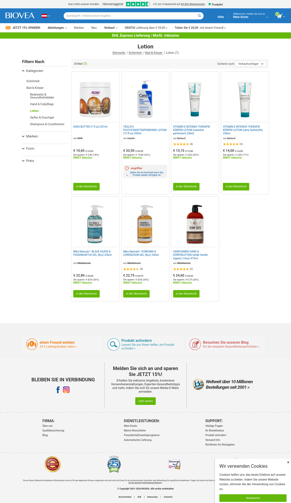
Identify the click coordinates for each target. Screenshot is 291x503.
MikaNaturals (84, 263)
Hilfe (221, 17)
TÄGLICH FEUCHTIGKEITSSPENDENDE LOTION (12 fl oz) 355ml (144, 130)
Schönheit (136, 53)
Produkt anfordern (215, 435)
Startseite (119, 53)
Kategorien (32, 71)
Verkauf (110, 27)
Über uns (47, 425)
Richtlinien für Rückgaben (220, 444)
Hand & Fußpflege (42, 104)
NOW (79, 138)
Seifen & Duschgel (42, 117)
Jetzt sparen (145, 401)
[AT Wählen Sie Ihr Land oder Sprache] (46, 16)
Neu (94, 27)
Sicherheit (168, 497)
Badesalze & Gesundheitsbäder (42, 96)
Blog (45, 435)
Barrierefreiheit (125, 497)
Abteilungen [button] (57, 27)
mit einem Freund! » (200, 27)
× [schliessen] (288, 462)
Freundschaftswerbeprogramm (142, 435)
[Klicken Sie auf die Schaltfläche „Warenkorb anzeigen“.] (281, 16)
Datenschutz (152, 497)
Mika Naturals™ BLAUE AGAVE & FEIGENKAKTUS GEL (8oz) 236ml (92, 253)
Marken (79, 27)
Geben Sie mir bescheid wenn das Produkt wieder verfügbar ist (146, 173)
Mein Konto (130, 425)
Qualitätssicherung (53, 430)
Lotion (34, 111)
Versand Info (212, 439)
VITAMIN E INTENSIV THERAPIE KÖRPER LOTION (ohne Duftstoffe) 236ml (243, 130)
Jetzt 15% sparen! (23, 27)
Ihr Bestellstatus (214, 430)
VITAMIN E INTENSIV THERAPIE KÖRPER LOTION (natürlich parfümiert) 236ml (191, 130)
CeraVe (131, 138)
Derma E (181, 138)
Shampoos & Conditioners (47, 124)
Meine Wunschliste (135, 430)
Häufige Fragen (214, 425)
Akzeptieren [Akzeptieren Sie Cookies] (253, 498)
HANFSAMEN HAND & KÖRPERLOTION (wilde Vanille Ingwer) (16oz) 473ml (190, 255)
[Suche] (199, 15)
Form (28, 148)
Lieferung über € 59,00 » (146, 27)
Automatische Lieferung (138, 439)
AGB (139, 497)
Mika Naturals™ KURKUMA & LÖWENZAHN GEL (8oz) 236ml (141, 253)
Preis (28, 161)
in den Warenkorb (86, 186)
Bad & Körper (154, 53)
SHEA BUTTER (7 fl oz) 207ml (90, 126)
